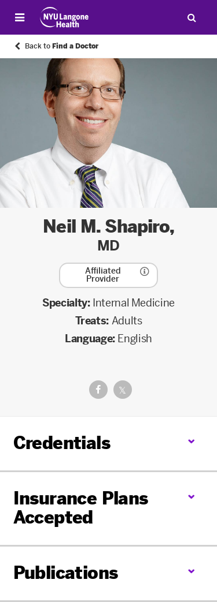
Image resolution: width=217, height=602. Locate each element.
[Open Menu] (19, 17)
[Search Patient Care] (191, 17)
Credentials (61, 443)
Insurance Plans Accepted (80, 508)
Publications (65, 573)
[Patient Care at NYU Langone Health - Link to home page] (64, 17)
